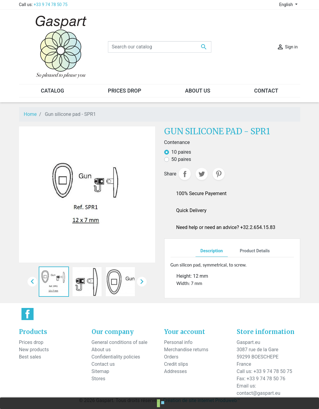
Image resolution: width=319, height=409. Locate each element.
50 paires (181, 159)
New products (34, 349)
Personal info (178, 342)
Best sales (30, 357)
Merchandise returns (186, 349)
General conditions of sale (120, 342)
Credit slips (176, 364)
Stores (99, 378)
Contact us (103, 364)
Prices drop (31, 342)
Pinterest (219, 174)
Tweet (202, 174)
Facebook (27, 314)
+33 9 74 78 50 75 (50, 4)
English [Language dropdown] (286, 4)
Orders (171, 357)
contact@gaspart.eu (258, 393)
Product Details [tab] (255, 251)
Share (185, 174)
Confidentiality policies (116, 357)
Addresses (175, 371)
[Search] (159, 47)
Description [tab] (211, 251)
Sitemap (100, 371)
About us (101, 349)
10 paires (181, 152)
